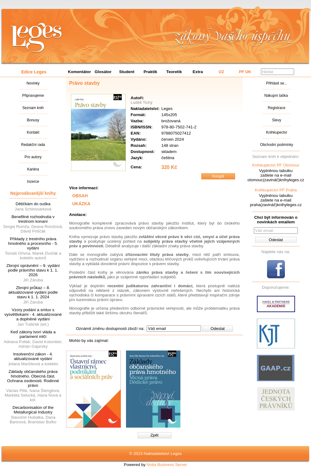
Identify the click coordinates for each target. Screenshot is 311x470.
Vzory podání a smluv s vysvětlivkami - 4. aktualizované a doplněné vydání (33, 314)
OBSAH (80, 195)
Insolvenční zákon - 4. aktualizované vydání (33, 356)
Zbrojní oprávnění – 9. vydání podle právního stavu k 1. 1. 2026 (33, 270)
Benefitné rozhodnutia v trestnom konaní (32, 219)
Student (127, 71)
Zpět (154, 435)
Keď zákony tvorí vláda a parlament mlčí (33, 334)
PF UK (245, 71)
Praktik (150, 71)
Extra (198, 71)
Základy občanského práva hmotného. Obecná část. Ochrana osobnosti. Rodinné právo (33, 378)
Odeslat (218, 328)
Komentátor (79, 71)
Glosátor (103, 71)
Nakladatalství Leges (36, 38)
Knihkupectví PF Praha (276, 190)
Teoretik (174, 71)
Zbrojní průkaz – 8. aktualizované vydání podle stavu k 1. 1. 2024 (33, 292)
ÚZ (221, 71)
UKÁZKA (81, 203)
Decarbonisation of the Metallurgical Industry (33, 409)
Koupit (218, 176)
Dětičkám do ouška (33, 204)
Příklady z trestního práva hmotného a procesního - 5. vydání (33, 243)
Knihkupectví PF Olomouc (275, 165)
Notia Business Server (167, 464)
